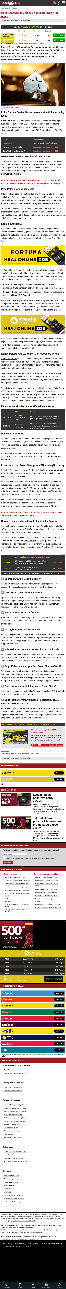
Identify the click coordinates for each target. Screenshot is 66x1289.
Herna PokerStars (9, 359)
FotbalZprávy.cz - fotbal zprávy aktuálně (16, 883)
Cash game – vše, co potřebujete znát (15, 1118)
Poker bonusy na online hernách (13, 1158)
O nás (3, 1244)
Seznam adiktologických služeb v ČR (42, 1237)
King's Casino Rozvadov (11, 1182)
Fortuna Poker (30, 541)
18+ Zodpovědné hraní (8, 1246)
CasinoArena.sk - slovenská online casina (47, 904)
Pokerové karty (8, 1179)
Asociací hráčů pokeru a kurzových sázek (23, 1221)
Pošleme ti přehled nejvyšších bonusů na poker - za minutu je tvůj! (31, 850)
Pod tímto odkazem (24, 394)
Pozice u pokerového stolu (12, 1124)
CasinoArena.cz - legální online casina (46, 880)
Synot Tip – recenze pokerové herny (14, 1070)
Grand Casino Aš (9, 1189)
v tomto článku (30, 607)
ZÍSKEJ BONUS (59, 35)
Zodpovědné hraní (59, 1218)
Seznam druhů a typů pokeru (12, 1131)
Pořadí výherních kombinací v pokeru (15, 1108)
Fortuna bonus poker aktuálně (13, 1090)
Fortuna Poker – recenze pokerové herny (16, 1073)
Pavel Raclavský (25, 20)
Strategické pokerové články (12, 1137)
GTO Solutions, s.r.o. (25, 1246)
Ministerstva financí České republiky (17, 1216)
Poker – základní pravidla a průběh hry (15, 1105)
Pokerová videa (8, 1134)
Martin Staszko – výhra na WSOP (14, 1198)
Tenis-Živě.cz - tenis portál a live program (17, 890)
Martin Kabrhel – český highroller (13, 1202)
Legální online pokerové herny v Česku (43, 798)
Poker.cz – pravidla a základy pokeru (46, 877)
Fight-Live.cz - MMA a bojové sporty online (17, 880)
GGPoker (36, 232)
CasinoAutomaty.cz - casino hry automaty (47, 892)
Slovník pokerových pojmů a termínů (14, 1121)
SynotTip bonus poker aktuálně (13, 1087)
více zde (37, 753)
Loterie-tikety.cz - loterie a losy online (46, 889)
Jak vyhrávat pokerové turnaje (13, 1114)
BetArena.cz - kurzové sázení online (15, 877)
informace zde (39, 1230)
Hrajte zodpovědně (5, 751)
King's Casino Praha (10, 1185)
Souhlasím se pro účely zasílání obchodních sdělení (30, 858)
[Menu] (63, 3)
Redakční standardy (20, 1244)
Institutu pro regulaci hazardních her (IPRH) (23, 1218)
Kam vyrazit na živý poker (11, 1175)
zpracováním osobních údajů (22, 858)
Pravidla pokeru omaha (11, 1128)
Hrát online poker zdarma (11, 1155)
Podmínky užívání (33, 1244)
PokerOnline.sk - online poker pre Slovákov (48, 907)
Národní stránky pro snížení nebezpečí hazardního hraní (22, 1239)
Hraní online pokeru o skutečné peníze (15, 1161)
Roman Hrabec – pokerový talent (13, 1195)
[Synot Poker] (16, 948)
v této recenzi (29, 303)
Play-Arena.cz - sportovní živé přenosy (46, 895)
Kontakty (9, 1244)
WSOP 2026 (7, 1192)
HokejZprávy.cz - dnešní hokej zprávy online (18, 887)
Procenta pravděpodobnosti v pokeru (15, 1111)
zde (9, 624)
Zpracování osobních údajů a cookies (52, 1244)
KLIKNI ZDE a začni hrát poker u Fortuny (47, 745)
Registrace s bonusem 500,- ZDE (45, 147)
